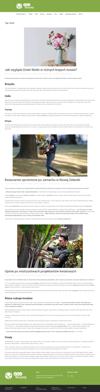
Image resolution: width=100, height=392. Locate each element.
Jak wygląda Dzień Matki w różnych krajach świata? (41, 70)
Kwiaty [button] (81, 14)
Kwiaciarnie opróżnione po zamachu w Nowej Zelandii (42, 180)
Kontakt (84, 387)
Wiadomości (56, 73)
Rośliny (42, 14)
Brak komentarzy (66, 73)
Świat (36, 14)
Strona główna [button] (21, 14)
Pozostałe (52, 275)
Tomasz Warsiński (20, 73)
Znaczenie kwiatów (70, 14)
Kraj (55, 14)
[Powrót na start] (25, 6)
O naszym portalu (71, 387)
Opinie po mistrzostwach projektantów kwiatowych (40, 271)
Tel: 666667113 (23, 387)
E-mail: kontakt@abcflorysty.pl (41, 388)
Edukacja (49, 14)
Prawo (61, 14)
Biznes (30, 14)
